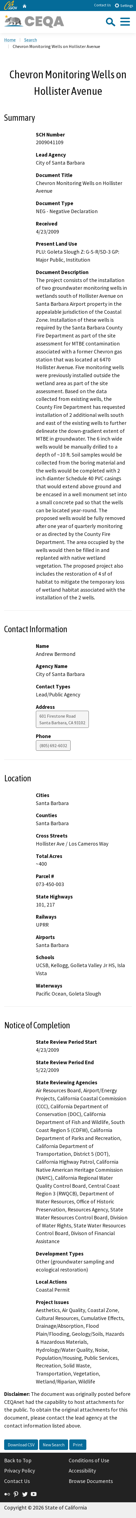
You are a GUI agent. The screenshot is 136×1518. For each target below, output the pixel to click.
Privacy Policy (19, 1470)
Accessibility (82, 1470)
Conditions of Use (89, 1460)
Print (78, 1444)
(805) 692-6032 (53, 745)
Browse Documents (91, 1481)
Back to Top (17, 1460)
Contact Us (102, 5)
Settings (123, 5)
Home (10, 39)
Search (30, 39)
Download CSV (21, 1444)
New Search (54, 1444)
